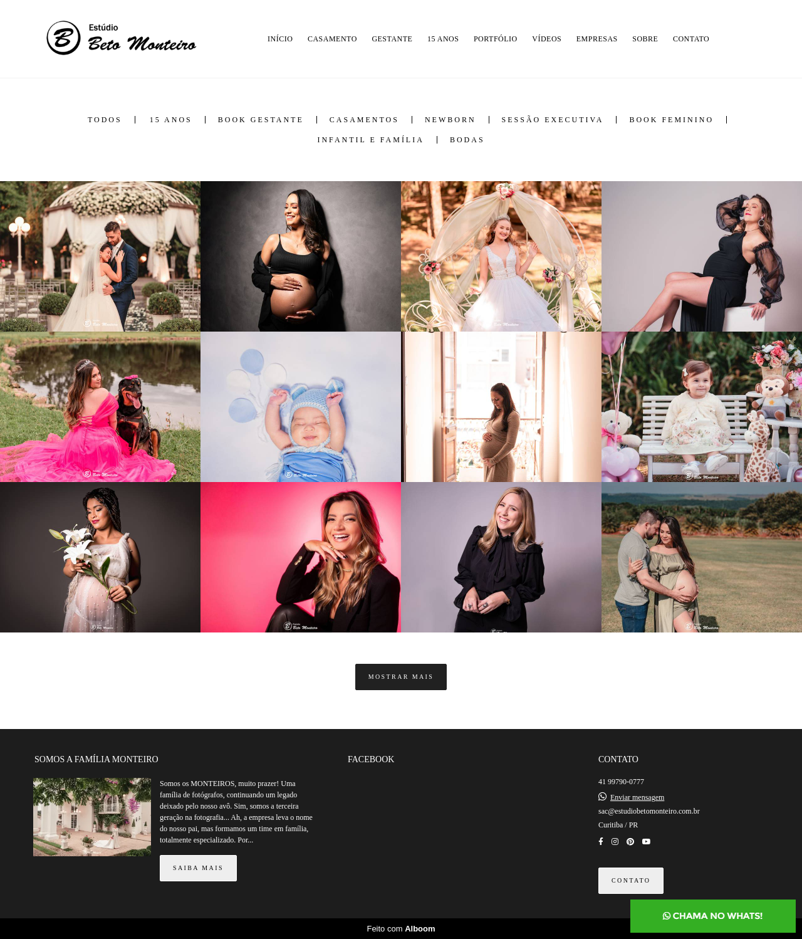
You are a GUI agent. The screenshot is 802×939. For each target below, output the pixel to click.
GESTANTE (392, 38)
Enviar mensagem (637, 797)
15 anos (171, 119)
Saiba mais (198, 867)
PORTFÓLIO (496, 38)
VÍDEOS (546, 38)
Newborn (450, 119)
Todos (105, 119)
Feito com (401, 928)
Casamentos (364, 119)
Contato (631, 880)
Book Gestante (261, 119)
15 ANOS (443, 38)
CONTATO (691, 38)
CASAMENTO (332, 38)
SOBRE (645, 38)
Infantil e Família (370, 140)
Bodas (467, 140)
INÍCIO (280, 38)
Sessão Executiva (553, 119)
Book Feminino (671, 119)
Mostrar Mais (401, 676)
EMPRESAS (597, 38)
